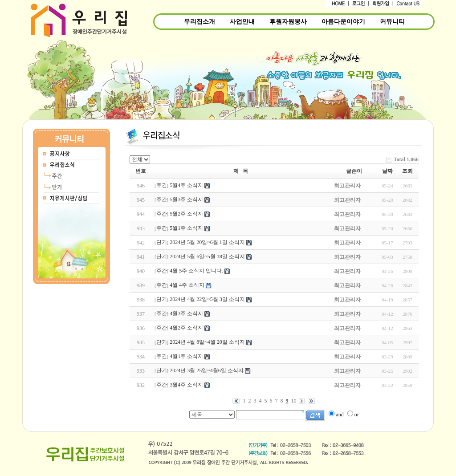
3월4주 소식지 (186, 385)
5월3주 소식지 (186, 199)
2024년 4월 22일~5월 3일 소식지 (207, 299)
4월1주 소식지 (186, 356)
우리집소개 (199, 21)
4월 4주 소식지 (187, 285)
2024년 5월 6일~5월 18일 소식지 (207, 256)
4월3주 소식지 (186, 313)
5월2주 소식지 (186, 214)
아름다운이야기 (343, 21)
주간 (161, 185)
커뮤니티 (392, 21)
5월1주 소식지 (186, 228)
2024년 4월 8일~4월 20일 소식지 (207, 342)
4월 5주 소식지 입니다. (196, 271)
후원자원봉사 (288, 21)
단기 (161, 242)
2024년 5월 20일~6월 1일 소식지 (207, 242)
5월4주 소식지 (186, 185)
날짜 (387, 171)
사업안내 (242, 21)
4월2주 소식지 (186, 328)
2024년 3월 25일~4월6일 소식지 (207, 370)
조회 (407, 171)
